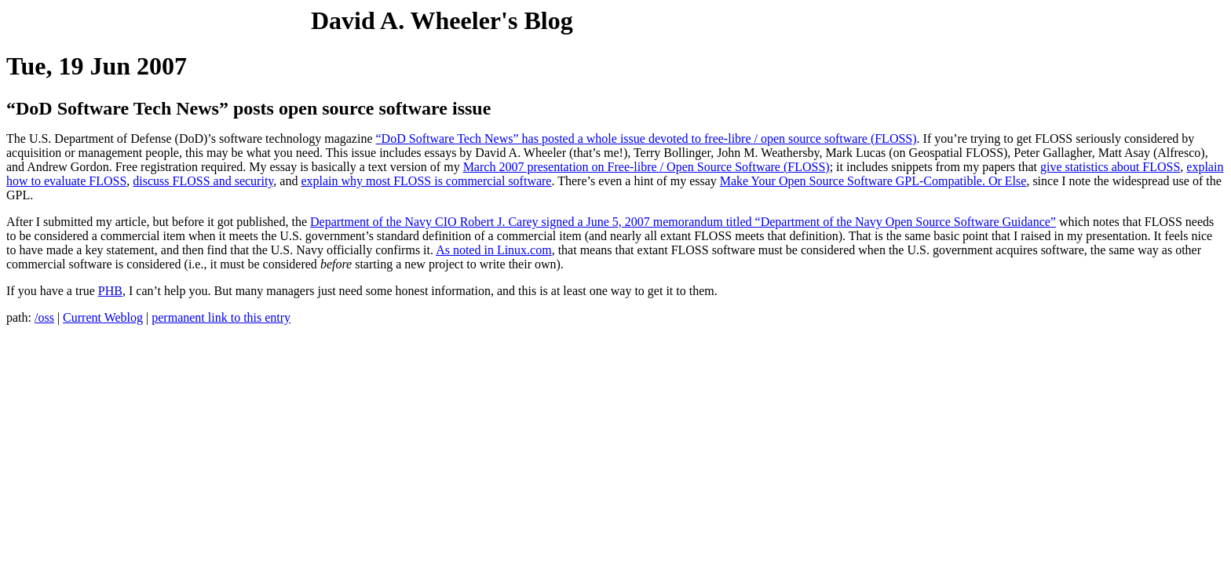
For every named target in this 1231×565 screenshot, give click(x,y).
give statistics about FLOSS (1110, 166)
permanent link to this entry (221, 317)
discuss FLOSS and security (203, 181)
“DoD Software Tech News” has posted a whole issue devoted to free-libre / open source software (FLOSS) (646, 138)
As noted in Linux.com (494, 250)
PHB (110, 290)
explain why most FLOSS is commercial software (426, 181)
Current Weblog (103, 317)
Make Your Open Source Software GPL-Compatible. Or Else (873, 181)
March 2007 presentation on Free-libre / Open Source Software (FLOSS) (646, 166)
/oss (44, 317)
